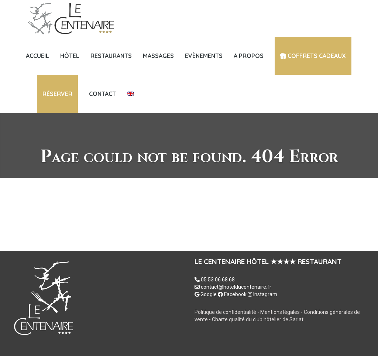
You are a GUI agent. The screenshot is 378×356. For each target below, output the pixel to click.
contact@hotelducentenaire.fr (236, 287)
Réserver (57, 93)
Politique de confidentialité (225, 312)
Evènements (204, 55)
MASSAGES (158, 55)
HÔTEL (69, 55)
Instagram (262, 294)
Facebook (232, 294)
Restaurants (111, 55)
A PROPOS (249, 55)
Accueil (37, 55)
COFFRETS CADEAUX (313, 55)
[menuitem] (130, 94)
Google (206, 294)
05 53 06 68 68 (218, 280)
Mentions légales (280, 312)
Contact (102, 93)
